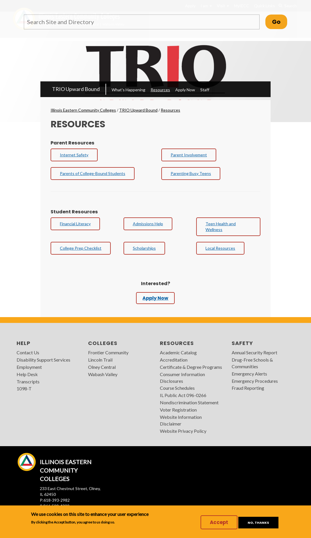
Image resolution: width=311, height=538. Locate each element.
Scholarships (144, 248)
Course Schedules (177, 388)
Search (287, 5)
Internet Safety (74, 154)
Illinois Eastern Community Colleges (83, 110)
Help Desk (27, 374)
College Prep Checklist (80, 248)
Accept (219, 522)
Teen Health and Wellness (220, 226)
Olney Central (102, 367)
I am (206, 5)
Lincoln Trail (100, 359)
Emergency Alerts (249, 373)
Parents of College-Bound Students (92, 173)
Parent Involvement (189, 154)
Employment (29, 367)
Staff (204, 89)
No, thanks (258, 522)
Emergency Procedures (255, 381)
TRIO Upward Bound (76, 89)
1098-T (24, 388)
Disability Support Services (43, 359)
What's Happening (128, 89)
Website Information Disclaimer (181, 420)
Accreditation (173, 359)
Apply (190, 5)
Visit (223, 5)
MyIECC (241, 5)
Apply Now (185, 89)
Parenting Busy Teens (191, 173)
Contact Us (28, 352)
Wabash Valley (102, 374)
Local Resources (220, 248)
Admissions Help (148, 223)
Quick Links (264, 5)
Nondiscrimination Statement (189, 402)
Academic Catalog (178, 352)
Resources (160, 89)
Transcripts (28, 381)
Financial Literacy (75, 223)
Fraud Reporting (248, 388)
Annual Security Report (254, 352)
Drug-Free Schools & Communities (252, 363)
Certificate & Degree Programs (191, 367)
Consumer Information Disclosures (182, 377)
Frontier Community (108, 352)
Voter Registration (178, 409)
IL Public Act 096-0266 (183, 395)
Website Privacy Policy (183, 431)
